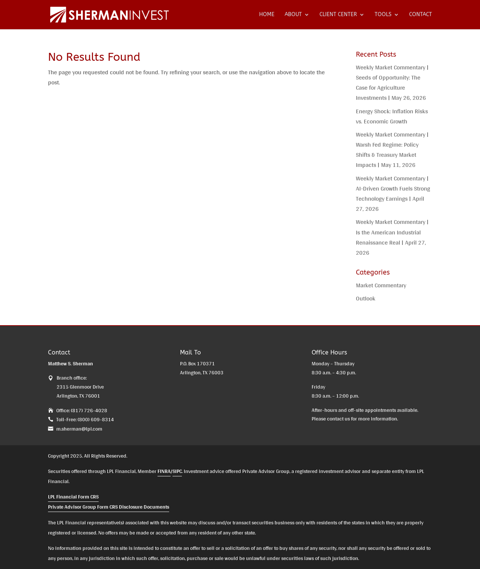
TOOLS (383, 15)
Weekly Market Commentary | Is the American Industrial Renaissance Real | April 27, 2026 (392, 237)
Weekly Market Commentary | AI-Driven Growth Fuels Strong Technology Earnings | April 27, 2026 (393, 194)
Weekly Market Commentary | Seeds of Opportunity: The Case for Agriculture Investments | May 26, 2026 (392, 83)
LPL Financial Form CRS (73, 496)
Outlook (365, 298)
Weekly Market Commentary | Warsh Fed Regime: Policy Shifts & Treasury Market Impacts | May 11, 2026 (392, 150)
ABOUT (293, 15)
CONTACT (420, 15)
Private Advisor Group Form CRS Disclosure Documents (108, 507)
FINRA (164, 471)
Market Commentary (381, 285)
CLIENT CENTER (338, 15)
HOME (266, 15)
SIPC (177, 471)
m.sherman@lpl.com (79, 429)
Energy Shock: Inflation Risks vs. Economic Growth (392, 116)
